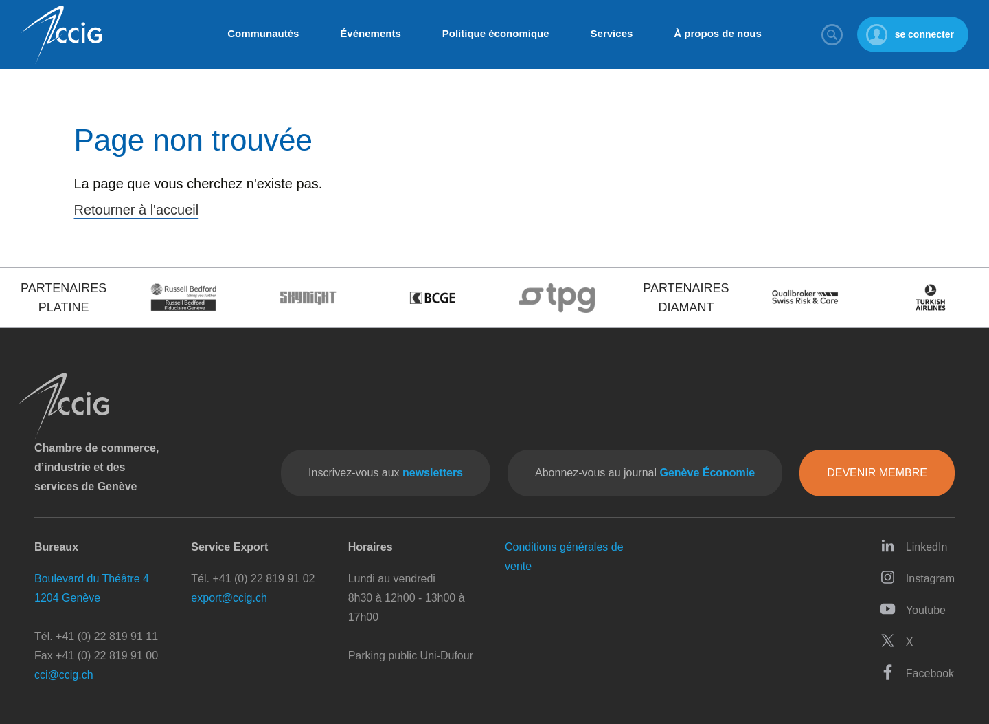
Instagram (917, 577)
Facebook (917, 672)
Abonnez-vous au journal (645, 473)
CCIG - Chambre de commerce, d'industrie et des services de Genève (61, 35)
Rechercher (832, 34)
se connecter (924, 34)
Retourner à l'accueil (136, 209)
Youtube (913, 609)
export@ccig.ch (229, 598)
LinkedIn (914, 545)
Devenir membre (877, 473)
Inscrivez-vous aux (385, 473)
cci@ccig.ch (63, 675)
